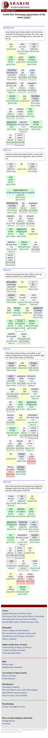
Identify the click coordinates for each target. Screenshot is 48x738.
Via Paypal (6, 724)
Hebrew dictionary (9, 676)
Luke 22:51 (7, 270)
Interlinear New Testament (12, 667)
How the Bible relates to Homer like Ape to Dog (20, 622)
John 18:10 (7, 349)
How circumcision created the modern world (19, 633)
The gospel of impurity (10, 687)
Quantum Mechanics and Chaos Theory (17, 613)
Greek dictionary (8, 678)
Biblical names (7, 664)
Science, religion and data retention (15, 630)
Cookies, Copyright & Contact (13, 707)
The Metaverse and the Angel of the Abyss (18, 636)
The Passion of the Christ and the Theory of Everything (23, 616)
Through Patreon (8, 721)
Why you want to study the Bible (14, 695)
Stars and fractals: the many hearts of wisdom (19, 619)
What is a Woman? (9, 639)
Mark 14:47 (7, 150)
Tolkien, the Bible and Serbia (14, 650)
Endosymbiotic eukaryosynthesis (14, 693)
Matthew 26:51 (8, 28)
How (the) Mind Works (12, 653)
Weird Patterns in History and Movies (17, 647)
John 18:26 (7, 482)
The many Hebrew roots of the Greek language (20, 690)
